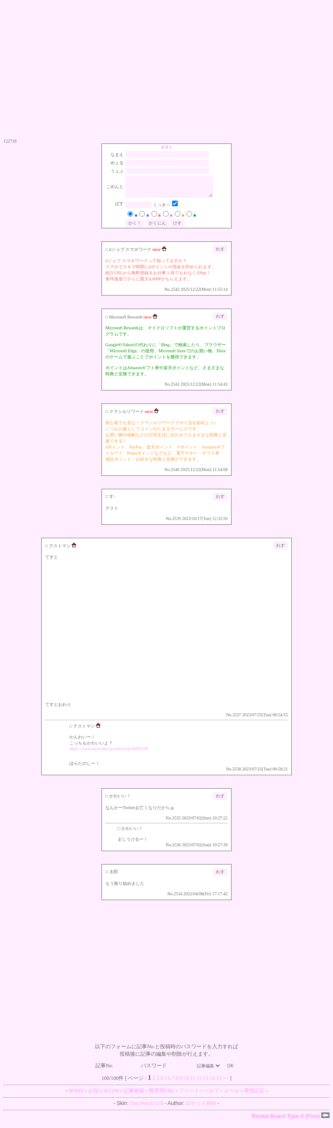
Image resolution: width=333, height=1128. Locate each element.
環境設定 (254, 1096)
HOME (76, 1096)
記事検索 (134, 1096)
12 (199, 1083)
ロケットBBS (201, 1108)
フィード (189, 1096)
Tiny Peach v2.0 (146, 1108)
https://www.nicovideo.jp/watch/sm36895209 (108, 753)
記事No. (117, 1071)
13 (205, 1083)
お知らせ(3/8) (103, 1096)
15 (218, 1083)
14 (212, 1083)
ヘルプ (211, 1096)
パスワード (167, 1071)
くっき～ (164, 210)
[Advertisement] (166, 69)
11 (193, 1083)
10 (186, 1083)
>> (225, 1083)
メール (231, 1096)
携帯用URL (162, 1096)
